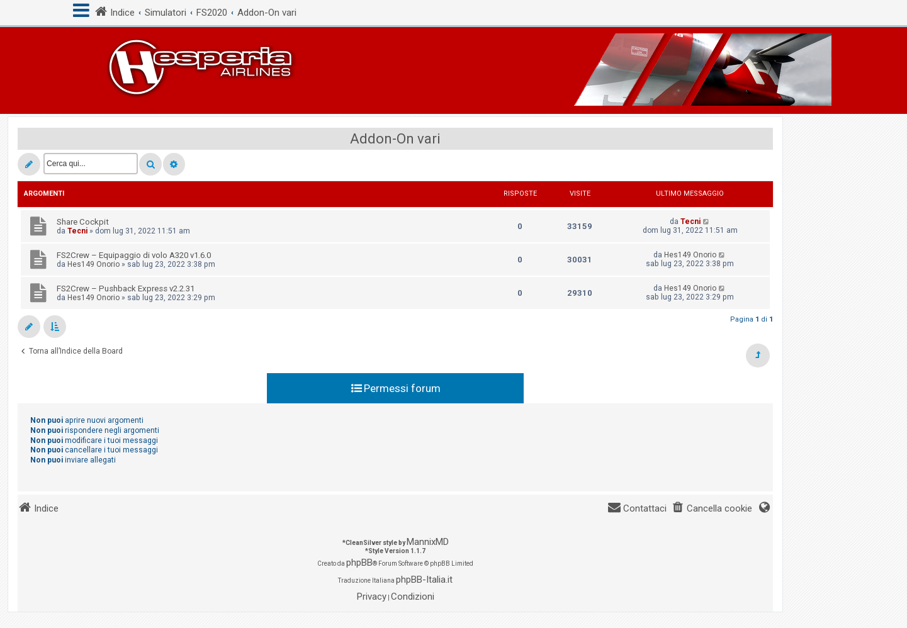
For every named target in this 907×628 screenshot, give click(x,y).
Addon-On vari (395, 139)
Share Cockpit (83, 222)
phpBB (359, 562)
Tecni (77, 231)
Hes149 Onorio (93, 264)
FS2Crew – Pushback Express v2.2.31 (125, 288)
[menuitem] (712, 508)
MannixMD (428, 541)
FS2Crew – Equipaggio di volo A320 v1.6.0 (134, 255)
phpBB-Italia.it (424, 579)
